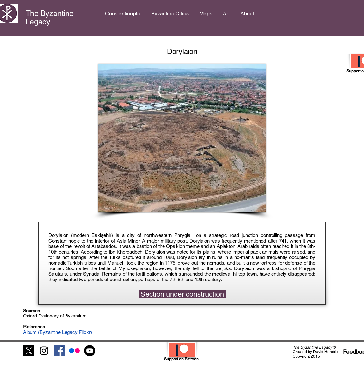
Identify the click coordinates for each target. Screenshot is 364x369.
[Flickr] (74, 350)
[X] (28, 350)
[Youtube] (89, 350)
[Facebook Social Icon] (59, 350)
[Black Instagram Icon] (44, 350)
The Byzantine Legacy (50, 17)
